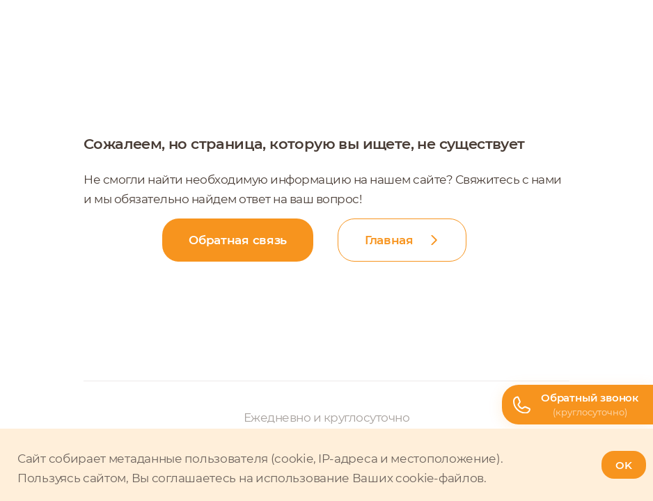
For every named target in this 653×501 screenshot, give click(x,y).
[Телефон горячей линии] (577, 404)
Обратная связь (238, 240)
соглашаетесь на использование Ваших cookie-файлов (318, 478)
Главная (389, 240)
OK (623, 465)
